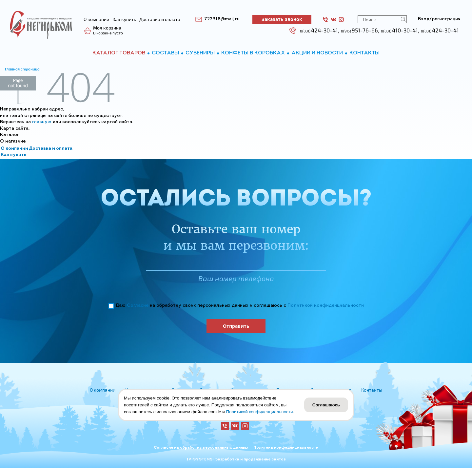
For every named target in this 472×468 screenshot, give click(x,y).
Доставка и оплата (50, 148)
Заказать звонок (282, 19)
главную (41, 122)
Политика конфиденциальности (285, 448)
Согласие (137, 305)
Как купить (14, 154)
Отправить (236, 326)
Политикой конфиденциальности (325, 305)
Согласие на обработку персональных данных (201, 448)
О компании (14, 148)
